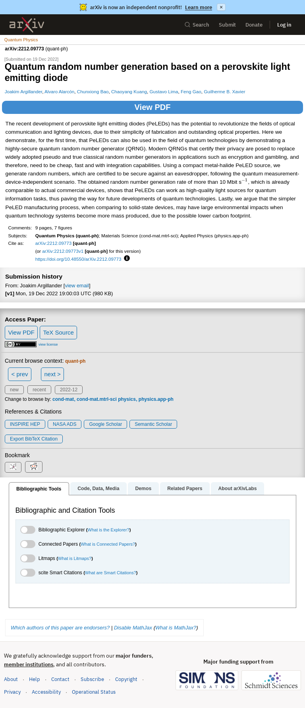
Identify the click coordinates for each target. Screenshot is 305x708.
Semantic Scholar (153, 424)
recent (39, 389)
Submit (227, 24)
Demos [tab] (143, 488)
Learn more (198, 7)
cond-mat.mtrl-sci (97, 399)
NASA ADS (64, 424)
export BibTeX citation (34, 439)
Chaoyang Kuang (129, 91)
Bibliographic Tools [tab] (38, 489)
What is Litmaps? (74, 558)
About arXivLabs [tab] (237, 488)
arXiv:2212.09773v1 (62, 251)
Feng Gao (191, 91)
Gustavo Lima (164, 91)
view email (77, 286)
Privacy (12, 692)
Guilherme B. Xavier (224, 91)
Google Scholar (105, 424)
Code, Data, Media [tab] (98, 488)
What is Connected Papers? (108, 544)
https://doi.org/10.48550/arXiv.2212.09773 (78, 259)
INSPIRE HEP (25, 424)
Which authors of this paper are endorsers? (60, 628)
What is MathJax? (175, 628)
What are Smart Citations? (110, 572)
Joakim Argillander (23, 91)
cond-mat (63, 399)
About (11, 679)
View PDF (153, 107)
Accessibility (46, 692)
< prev (20, 374)
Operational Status (94, 691)
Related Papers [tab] (184, 488)
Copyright (126, 679)
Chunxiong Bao (93, 91)
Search (196, 24)
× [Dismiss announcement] (221, 7)
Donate (254, 24)
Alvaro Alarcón (59, 91)
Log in (284, 24)
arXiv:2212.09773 (53, 243)
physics (127, 399)
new (14, 389)
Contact (60, 679)
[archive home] (27, 25)
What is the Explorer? (108, 529)
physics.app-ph (156, 399)
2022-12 (68, 389)
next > (52, 374)
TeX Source (58, 332)
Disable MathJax (133, 628)
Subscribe (92, 679)
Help (34, 679)
